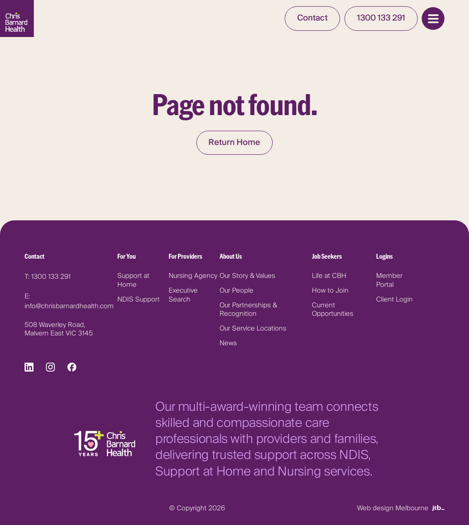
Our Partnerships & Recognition (248, 309)
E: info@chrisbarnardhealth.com (69, 301)
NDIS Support (138, 299)
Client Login (394, 299)
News (228, 343)
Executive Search (183, 295)
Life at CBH (329, 275)
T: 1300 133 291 (48, 276)
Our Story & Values (247, 275)
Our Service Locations (253, 328)
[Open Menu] (433, 18)
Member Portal (389, 280)
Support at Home (133, 280)
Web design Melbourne (400, 508)
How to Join (330, 290)
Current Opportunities (332, 309)
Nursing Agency (193, 275)
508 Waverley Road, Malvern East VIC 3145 (59, 329)
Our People (236, 290)
